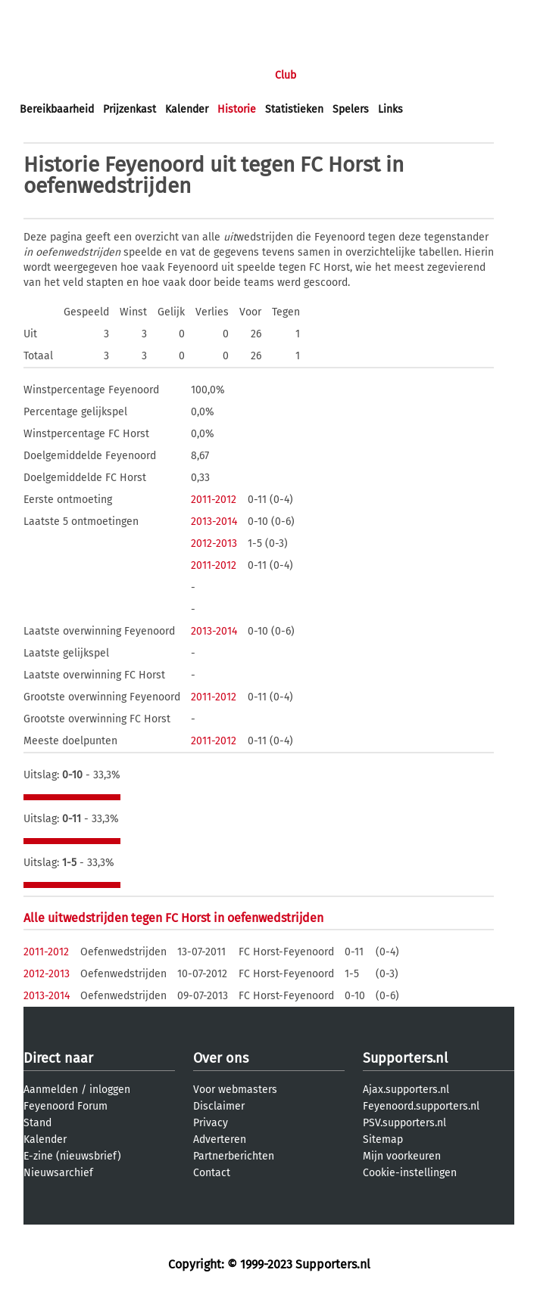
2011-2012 (213, 499)
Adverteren (219, 1139)
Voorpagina (47, 75)
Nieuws (112, 75)
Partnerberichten (233, 1156)
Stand (37, 1122)
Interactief (229, 75)
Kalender (186, 109)
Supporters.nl (405, 1058)
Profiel (331, 75)
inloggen (41, 14)
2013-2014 (214, 521)
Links (390, 109)
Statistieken (294, 109)
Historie (236, 109)
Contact (211, 1172)
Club (285, 75)
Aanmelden (50, 1089)
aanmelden (100, 14)
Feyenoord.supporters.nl (421, 1106)
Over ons (220, 1058)
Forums (167, 75)
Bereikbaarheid (57, 109)
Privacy (210, 1122)
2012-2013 (214, 543)
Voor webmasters (235, 1089)
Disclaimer (219, 1106)
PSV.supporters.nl (404, 1122)
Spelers (351, 109)
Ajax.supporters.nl (406, 1089)
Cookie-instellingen (410, 1172)
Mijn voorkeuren (402, 1156)
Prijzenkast (129, 109)
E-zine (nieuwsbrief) (72, 1156)
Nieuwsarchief (58, 1172)
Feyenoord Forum (65, 1106)
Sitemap (383, 1139)
